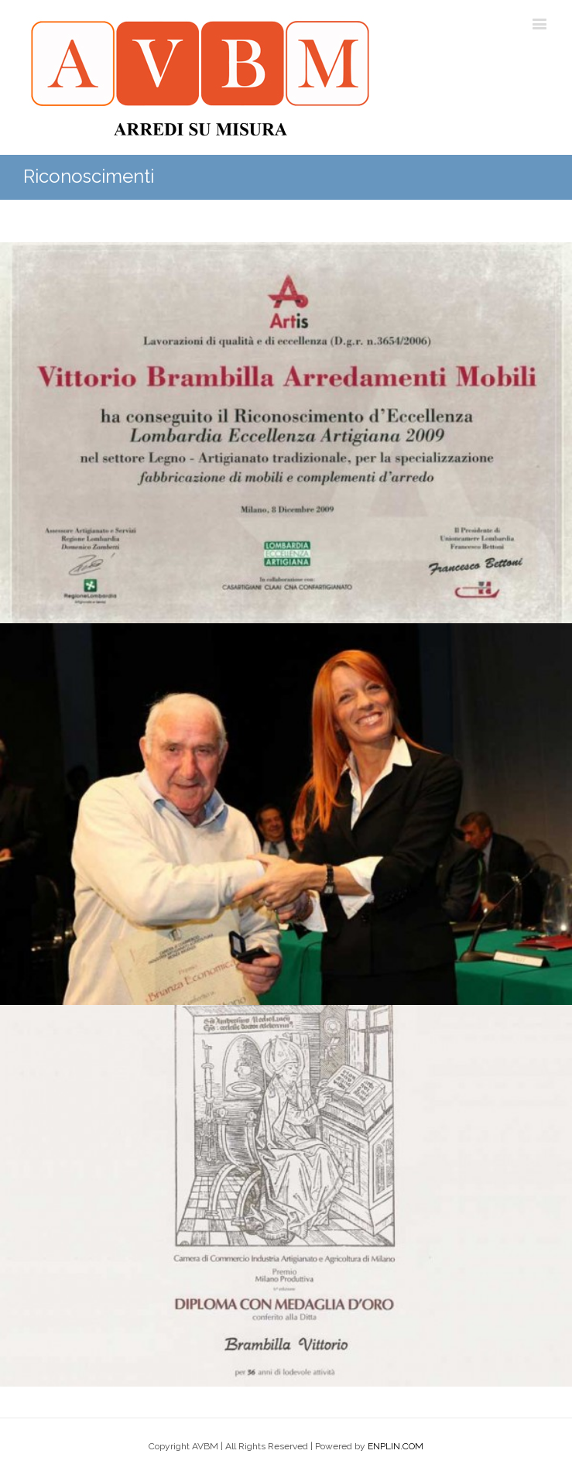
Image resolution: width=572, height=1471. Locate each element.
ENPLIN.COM (395, 1446)
